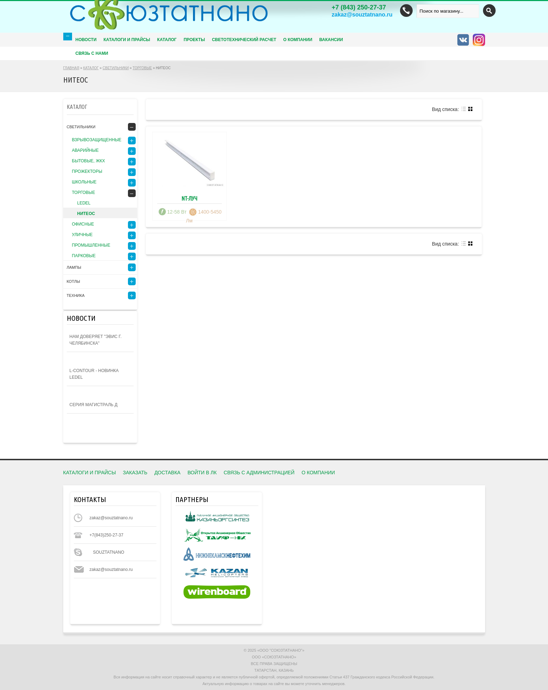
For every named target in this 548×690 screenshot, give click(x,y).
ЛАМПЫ (74, 267)
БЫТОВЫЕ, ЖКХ (88, 160)
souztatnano (108, 552)
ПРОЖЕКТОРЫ (87, 171)
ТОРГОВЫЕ (142, 68)
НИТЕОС (86, 213)
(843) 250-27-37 (359, 7)
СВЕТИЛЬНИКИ (116, 68)
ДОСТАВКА (167, 472)
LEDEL (84, 203)
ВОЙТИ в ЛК (202, 472)
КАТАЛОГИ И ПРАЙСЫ (89, 472)
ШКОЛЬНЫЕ (84, 182)
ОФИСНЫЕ (83, 224)
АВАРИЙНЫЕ (85, 150)
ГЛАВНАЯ (71, 68)
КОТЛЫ (73, 281)
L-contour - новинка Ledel (94, 374)
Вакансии (331, 39)
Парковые (84, 255)
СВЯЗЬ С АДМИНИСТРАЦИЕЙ (259, 472)
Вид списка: (445, 109)
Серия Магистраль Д (94, 404)
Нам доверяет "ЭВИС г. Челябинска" (96, 340)
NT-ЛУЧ (189, 198)
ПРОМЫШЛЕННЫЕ (91, 245)
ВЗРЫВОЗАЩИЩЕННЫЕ (97, 139)
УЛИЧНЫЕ (82, 234)
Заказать (135, 472)
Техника (76, 295)
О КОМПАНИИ (297, 39)
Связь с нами (92, 53)
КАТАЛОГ (91, 68)
